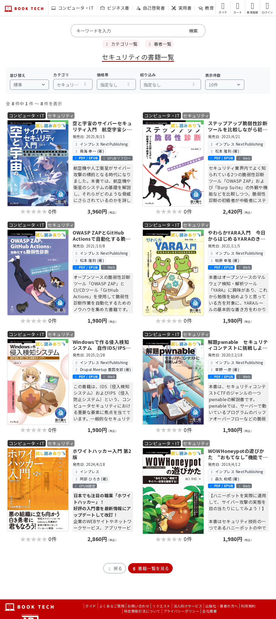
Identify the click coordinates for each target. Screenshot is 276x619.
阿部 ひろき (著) (91, 478)
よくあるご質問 (112, 606)
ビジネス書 (114, 8)
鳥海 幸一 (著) (89, 151)
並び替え (18, 75)
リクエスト (161, 606)
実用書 (182, 8)
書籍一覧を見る (150, 568)
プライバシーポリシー (181, 611)
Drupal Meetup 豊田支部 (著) (102, 369)
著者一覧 (159, 44)
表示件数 (213, 75)
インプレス (86, 471)
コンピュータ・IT (72, 8)
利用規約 (248, 606)
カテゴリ (61, 74)
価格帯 (102, 74)
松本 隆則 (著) (224, 151)
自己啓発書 (150, 8)
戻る (114, 568)
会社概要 (209, 611)
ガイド (90, 606)
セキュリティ (61, 115)
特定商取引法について (142, 611)
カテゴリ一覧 (120, 44)
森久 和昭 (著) (224, 478)
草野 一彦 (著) (224, 369)
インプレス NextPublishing (101, 144)
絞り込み (148, 74)
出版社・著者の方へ (221, 606)
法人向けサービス (188, 606)
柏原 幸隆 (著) (224, 260)
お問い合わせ (138, 606)
